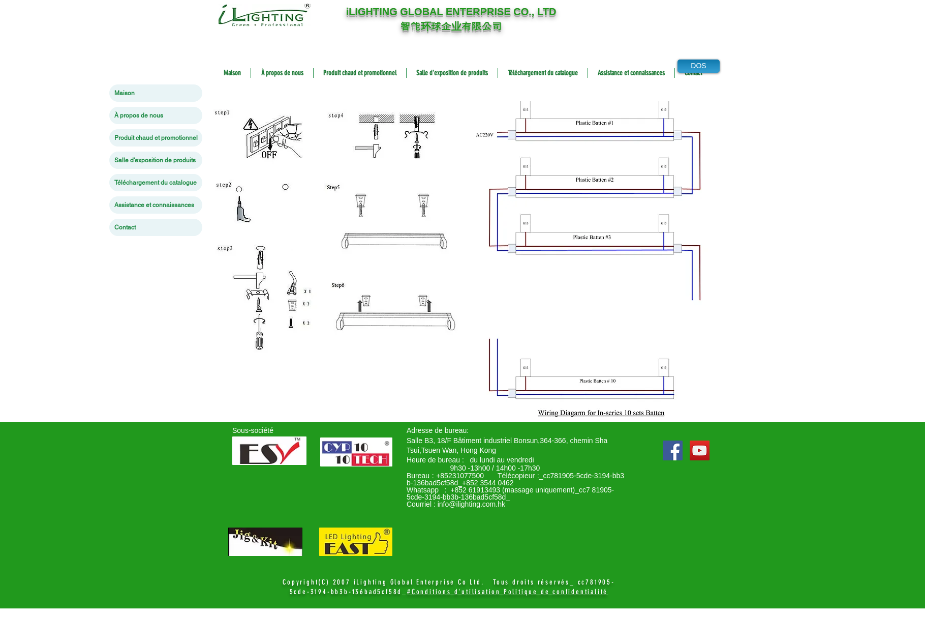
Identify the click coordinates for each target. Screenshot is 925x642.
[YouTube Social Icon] (700, 450)
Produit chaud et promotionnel (156, 137)
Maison (124, 93)
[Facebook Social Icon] (673, 450)
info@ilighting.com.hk (471, 504)
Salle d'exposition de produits (155, 160)
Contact (125, 227)
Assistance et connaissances (154, 205)
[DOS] (698, 66)
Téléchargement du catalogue (155, 182)
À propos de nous (138, 115)
